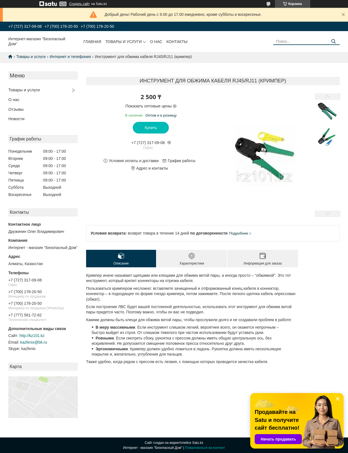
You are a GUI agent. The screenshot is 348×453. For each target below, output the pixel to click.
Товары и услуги (123, 41)
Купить (151, 127)
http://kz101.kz (31, 335)
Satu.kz (197, 443)
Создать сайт (79, 4)
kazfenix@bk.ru (33, 342)
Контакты (176, 41)
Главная (92, 41)
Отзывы (16, 109)
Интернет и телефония (70, 57)
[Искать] (333, 41)
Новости (16, 118)
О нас (156, 41)
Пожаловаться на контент (205, 448)
